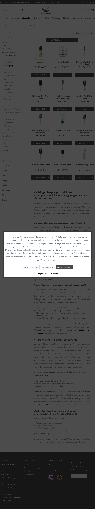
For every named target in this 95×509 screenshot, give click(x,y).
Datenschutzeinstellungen (30, 267)
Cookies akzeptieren (48, 267)
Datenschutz (53, 273)
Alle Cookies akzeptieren (64, 267)
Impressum (41, 273)
